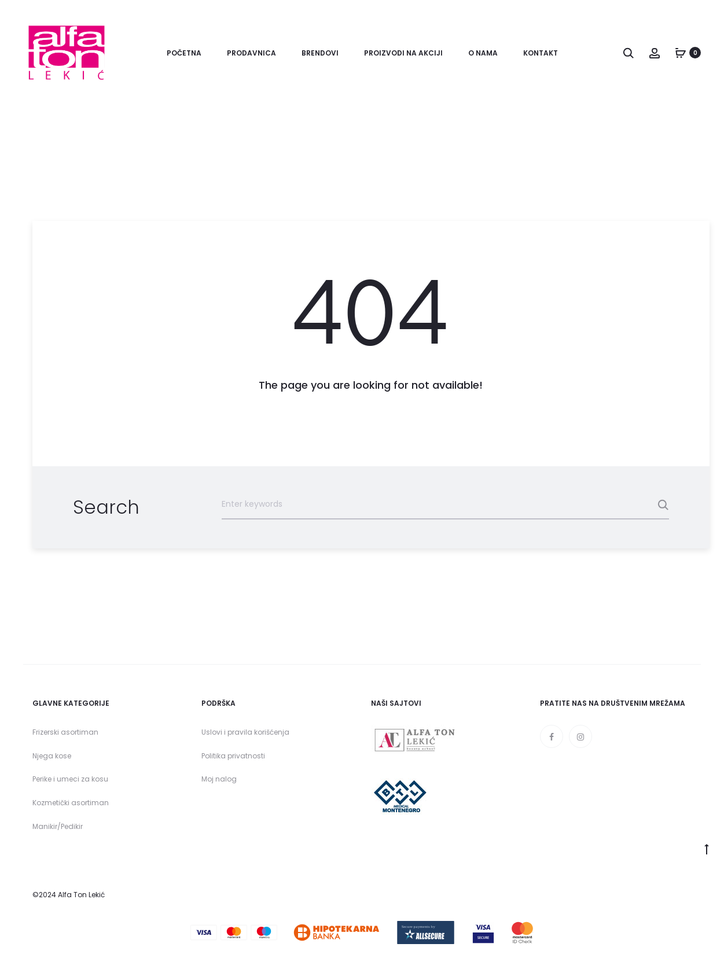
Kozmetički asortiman (70, 803)
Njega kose (51, 756)
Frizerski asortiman (65, 732)
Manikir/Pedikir (57, 826)
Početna (184, 53)
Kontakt (540, 53)
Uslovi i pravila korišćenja (245, 732)
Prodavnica (251, 53)
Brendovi (320, 53)
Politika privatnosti (233, 756)
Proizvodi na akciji (403, 53)
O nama (483, 53)
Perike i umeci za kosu (70, 779)
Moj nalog (219, 779)
